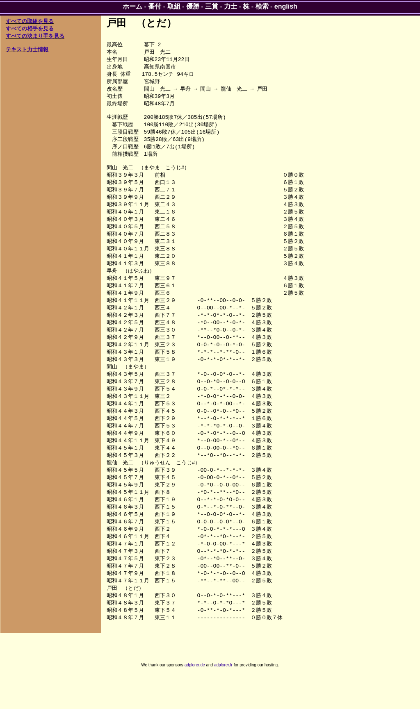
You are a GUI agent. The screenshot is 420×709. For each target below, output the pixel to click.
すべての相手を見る (30, 28)
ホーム (132, 6)
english (285, 6)
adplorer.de (195, 700)
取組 (173, 6)
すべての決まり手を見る (35, 36)
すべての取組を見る (30, 21)
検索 (262, 6)
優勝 (192, 6)
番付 (154, 6)
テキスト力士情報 (27, 49)
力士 (230, 6)
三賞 (211, 6)
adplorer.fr (223, 700)
